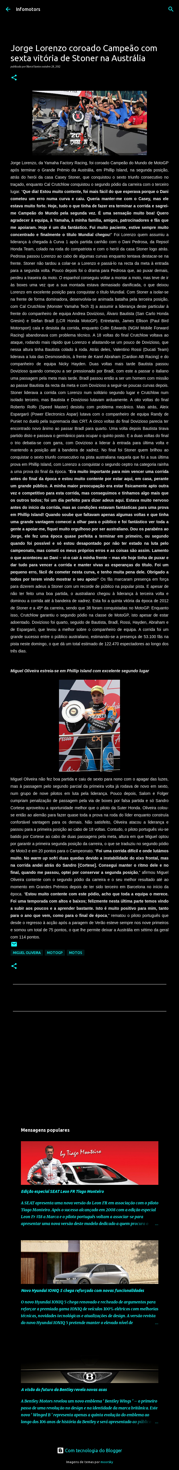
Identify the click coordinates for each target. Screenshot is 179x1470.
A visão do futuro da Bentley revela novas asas (64, 1389)
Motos (75, 953)
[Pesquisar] (171, 9)
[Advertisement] (90, 1069)
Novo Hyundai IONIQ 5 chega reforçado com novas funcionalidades (82, 1290)
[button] (14, 78)
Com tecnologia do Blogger (89, 1450)
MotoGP (55, 953)
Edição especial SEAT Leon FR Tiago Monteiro (62, 1191)
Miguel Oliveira (27, 953)
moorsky (107, 1462)
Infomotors (28, 9)
